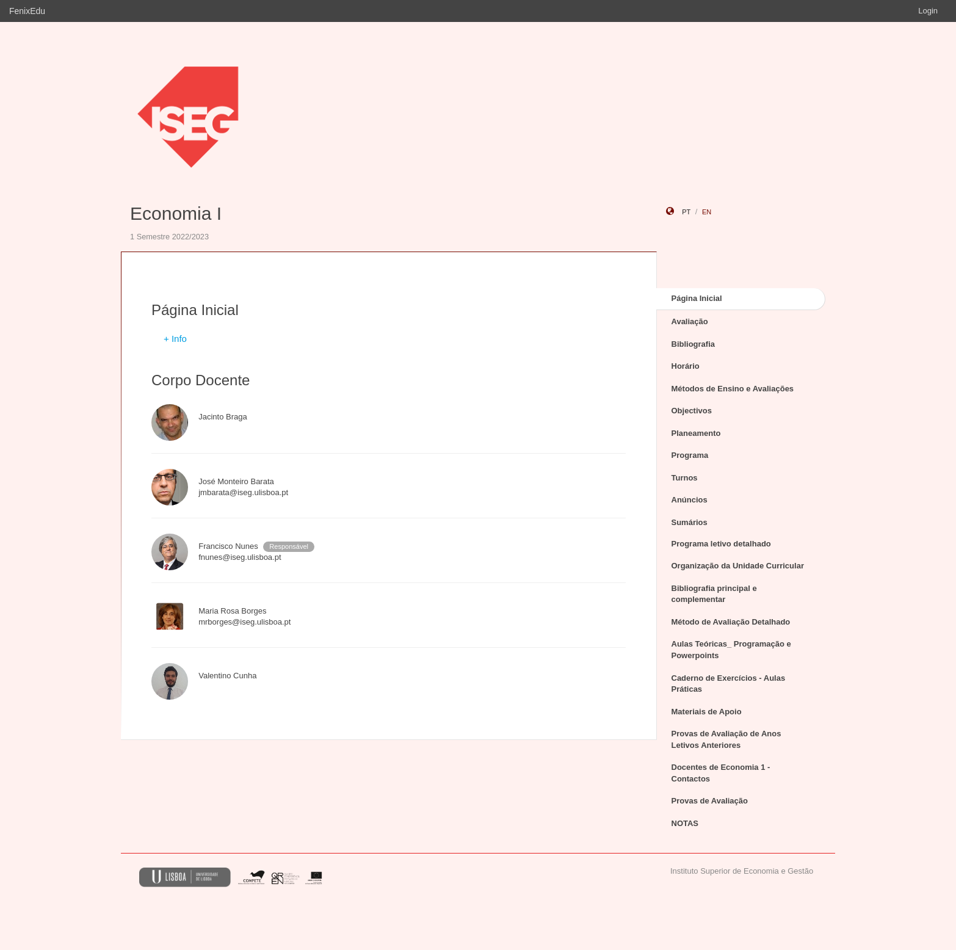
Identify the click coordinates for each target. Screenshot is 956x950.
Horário (686, 366)
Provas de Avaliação (710, 800)
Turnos (685, 477)
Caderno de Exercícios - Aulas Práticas (729, 683)
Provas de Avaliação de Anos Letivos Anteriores (726, 739)
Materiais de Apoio (707, 711)
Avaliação (690, 321)
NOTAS (685, 823)
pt (686, 212)
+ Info (175, 338)
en (706, 212)
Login (928, 10)
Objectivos (692, 410)
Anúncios (690, 499)
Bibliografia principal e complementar (714, 594)
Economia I (176, 213)
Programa (690, 455)
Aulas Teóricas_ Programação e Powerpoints (731, 649)
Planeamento (696, 433)
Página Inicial (697, 298)
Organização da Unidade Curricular (738, 565)
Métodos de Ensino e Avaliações (733, 388)
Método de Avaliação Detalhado (731, 621)
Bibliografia (693, 344)
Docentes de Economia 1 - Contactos (721, 773)
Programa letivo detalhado (721, 543)
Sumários (690, 522)
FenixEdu (27, 11)
